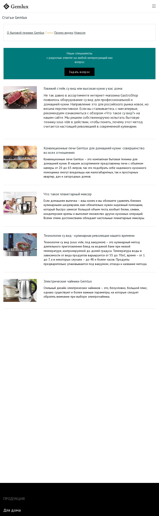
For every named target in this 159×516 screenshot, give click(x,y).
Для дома (12, 510)
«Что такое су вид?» (119, 113)
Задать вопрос (79, 72)
